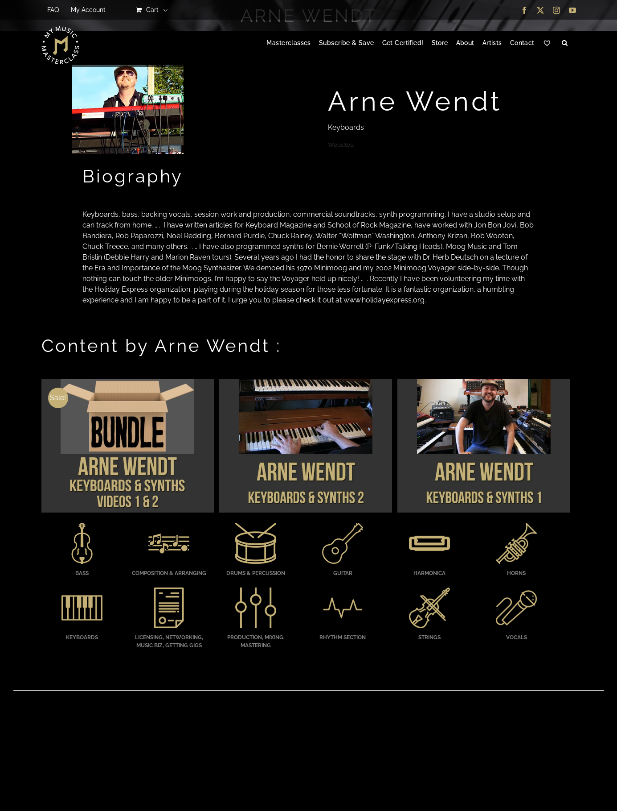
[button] (565, 43)
